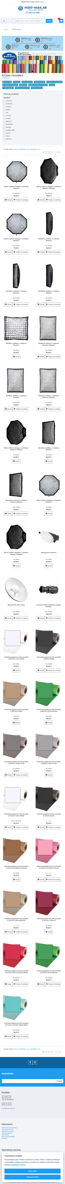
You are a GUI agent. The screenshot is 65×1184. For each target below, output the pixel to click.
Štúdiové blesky (37, 88)
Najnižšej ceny (24, 149)
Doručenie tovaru (7, 1129)
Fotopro (7, 107)
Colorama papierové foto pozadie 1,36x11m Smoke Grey (16, 762)
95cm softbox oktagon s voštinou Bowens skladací (16, 553)
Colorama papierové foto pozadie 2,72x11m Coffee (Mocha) (16, 919)
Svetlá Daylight (8, 88)
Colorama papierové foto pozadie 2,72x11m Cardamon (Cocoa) (16, 867)
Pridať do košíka (20, 200)
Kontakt (4, 1138)
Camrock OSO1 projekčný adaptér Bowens (48, 605)
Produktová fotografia (10, 85)
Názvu (15, 149)
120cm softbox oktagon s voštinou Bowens (16, 187)
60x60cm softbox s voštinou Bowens (16, 344)
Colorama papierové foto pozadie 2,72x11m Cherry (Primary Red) (16, 971)
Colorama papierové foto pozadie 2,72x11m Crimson (49, 919)
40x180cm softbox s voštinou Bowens (48, 292)
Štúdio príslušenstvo (22, 88)
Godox (7, 110)
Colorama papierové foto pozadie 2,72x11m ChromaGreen (49, 971)
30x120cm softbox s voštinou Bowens (48, 239)
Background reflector (48, 552)
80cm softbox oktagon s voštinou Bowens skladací (16, 449)
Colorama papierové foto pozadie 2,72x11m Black (49, 815)
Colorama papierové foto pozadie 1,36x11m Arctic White (16, 658)
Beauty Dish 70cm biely (16, 605)
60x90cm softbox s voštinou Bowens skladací (49, 396)
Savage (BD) (9, 130)
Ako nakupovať (7, 1133)
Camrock (8, 101)
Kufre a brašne (27, 82)
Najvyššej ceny (35, 149)
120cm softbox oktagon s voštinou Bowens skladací (48, 187)
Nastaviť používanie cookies (15, 1165)
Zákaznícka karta (7, 1131)
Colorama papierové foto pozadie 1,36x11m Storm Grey (49, 762)
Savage (7, 127)
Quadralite (8, 124)
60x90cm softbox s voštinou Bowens (16, 396)
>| (59, 152)
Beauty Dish (7, 82)
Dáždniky (16, 82)
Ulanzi (7, 133)
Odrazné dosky (39, 82)
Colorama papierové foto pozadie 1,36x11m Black (49, 658)
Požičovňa (5, 1135)
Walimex (8, 139)
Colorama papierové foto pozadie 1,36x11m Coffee (16, 710)
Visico (7, 136)
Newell (7, 118)
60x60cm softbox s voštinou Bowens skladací (49, 344)
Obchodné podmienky (9, 1128)
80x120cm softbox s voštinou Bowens (48, 449)
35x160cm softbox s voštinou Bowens (16, 292)
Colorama (8, 104)
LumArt (7, 115)
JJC (6, 112)
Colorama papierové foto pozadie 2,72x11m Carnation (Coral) (49, 867)
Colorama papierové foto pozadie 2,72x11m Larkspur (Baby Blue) (16, 1024)
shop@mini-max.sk (8, 1108)
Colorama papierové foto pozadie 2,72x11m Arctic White (16, 815)
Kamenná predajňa (8, 1136)
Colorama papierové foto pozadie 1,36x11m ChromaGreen (49, 710)
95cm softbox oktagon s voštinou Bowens (49, 501)
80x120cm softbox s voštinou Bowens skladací (16, 501)
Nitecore (7, 121)
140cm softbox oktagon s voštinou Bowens (16, 239)
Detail (8, 200)
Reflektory (23, 85)
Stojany (51, 85)
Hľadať (49, 21)
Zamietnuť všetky (33, 1177)
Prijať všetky (32, 1171)
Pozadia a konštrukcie (54, 82)
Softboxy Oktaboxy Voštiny (38, 85)
